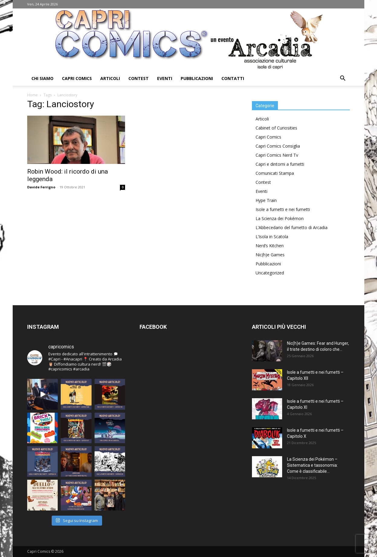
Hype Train (266, 200)
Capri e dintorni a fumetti (280, 164)
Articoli (110, 78)
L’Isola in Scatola (272, 236)
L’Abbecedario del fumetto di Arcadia (291, 227)
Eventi (164, 78)
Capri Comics (77, 78)
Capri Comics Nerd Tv (277, 155)
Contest (138, 78)
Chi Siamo (42, 78)
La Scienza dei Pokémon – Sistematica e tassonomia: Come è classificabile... (312, 465)
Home (32, 95)
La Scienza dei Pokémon (280, 218)
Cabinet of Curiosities (276, 128)
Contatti (232, 78)
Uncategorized (270, 273)
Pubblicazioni (197, 78)
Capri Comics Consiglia (278, 146)
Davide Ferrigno (41, 187)
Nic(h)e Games (270, 255)
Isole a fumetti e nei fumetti (283, 209)
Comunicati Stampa (275, 173)
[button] (342, 79)
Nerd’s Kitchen (270, 245)
